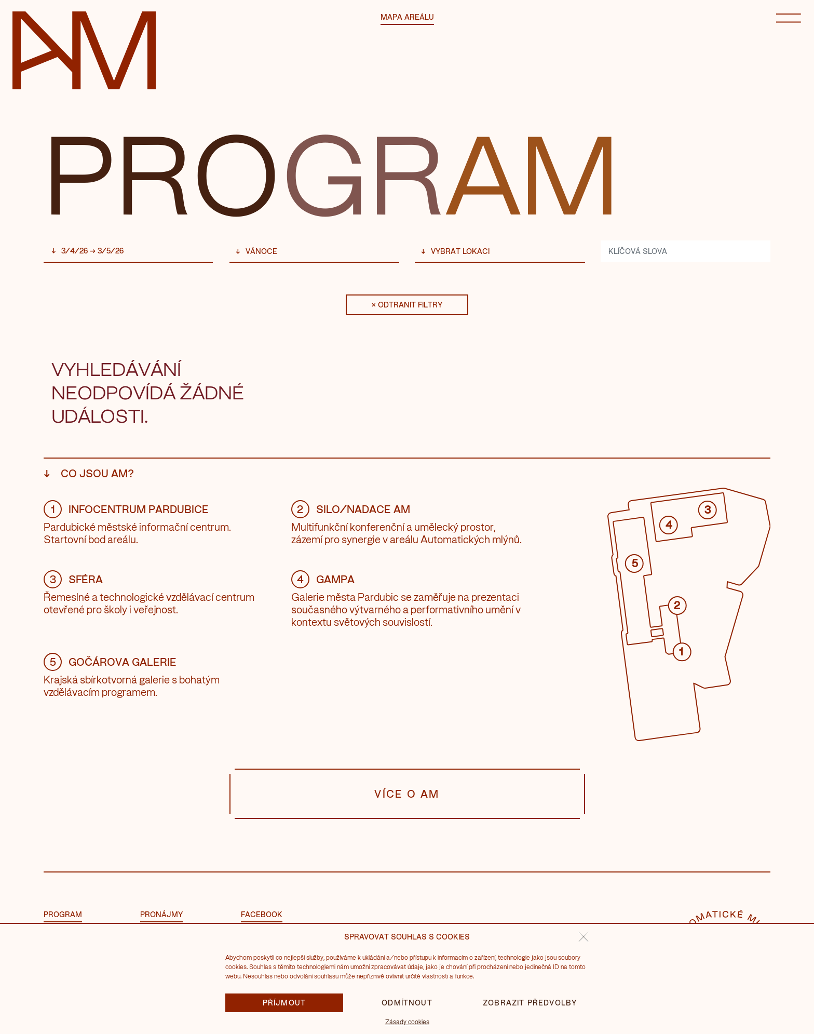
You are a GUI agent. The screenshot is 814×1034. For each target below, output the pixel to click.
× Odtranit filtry (407, 304)
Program (63, 914)
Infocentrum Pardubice (126, 509)
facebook (261, 914)
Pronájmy (161, 914)
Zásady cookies (407, 1021)
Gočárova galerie (110, 661)
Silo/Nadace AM (350, 509)
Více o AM (407, 794)
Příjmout (284, 1002)
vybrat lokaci (460, 251)
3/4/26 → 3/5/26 (92, 250)
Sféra (73, 579)
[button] (583, 937)
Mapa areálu (407, 16)
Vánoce (261, 251)
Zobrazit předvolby (530, 1002)
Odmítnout (407, 1002)
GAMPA (323, 579)
